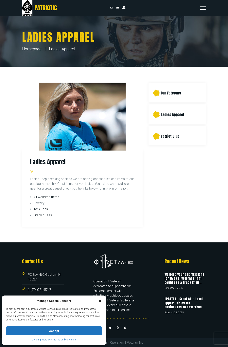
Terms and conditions (65, 339)
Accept (54, 331)
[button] (100, 301)
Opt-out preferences (42, 339)
